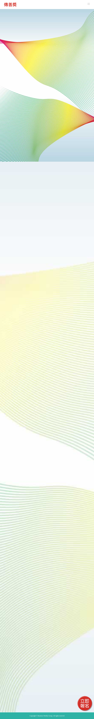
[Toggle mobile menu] (89, 4)
